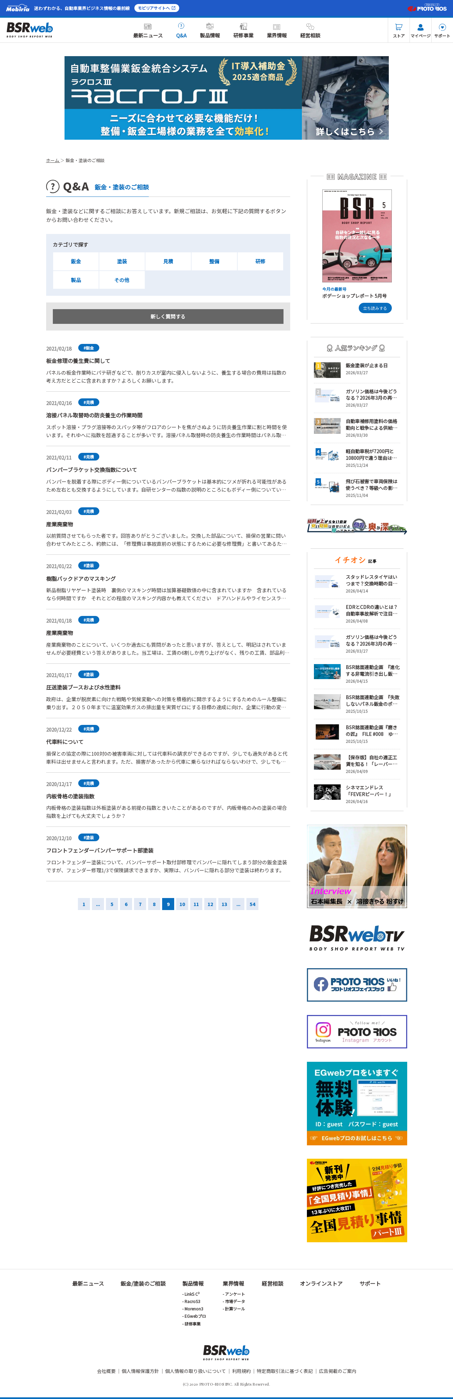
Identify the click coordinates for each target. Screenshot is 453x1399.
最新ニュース (148, 31)
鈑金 (76, 261)
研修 (260, 261)
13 (224, 904)
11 (196, 904)
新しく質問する (168, 316)
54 (252, 904)
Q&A (181, 31)
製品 (76, 279)
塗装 (122, 261)
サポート (442, 31)
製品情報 (210, 31)
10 (182, 904)
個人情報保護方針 (140, 1371)
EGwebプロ (195, 1316)
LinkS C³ (192, 1294)
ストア (399, 31)
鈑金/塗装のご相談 (143, 1283)
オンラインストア (321, 1283)
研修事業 (243, 31)
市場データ (235, 1301)
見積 (168, 261)
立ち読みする (375, 308)
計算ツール (235, 1308)
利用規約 (241, 1371)
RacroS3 (192, 1301)
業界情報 (277, 31)
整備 (214, 261)
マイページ (421, 31)
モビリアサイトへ (157, 8)
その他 (121, 279)
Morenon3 (194, 1308)
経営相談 (310, 31)
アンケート (235, 1294)
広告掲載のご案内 (337, 1371)
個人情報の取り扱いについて (195, 1371)
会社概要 (106, 1371)
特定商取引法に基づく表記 (285, 1371)
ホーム (53, 160)
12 (210, 904)
